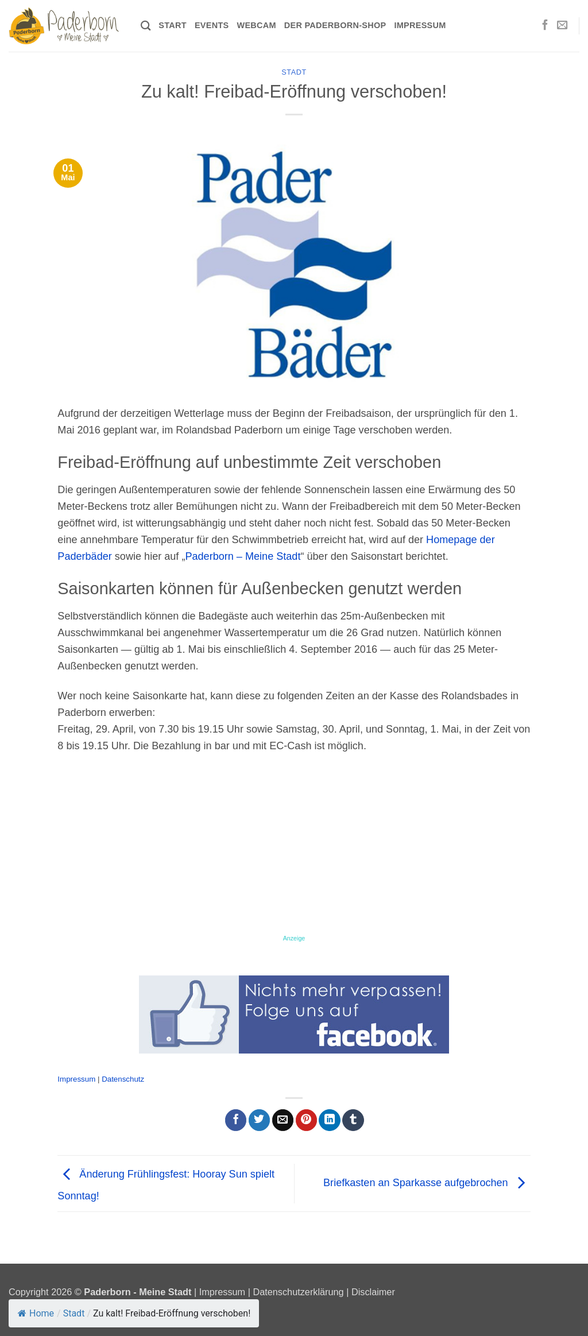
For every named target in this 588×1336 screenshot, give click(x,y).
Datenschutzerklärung (298, 1292)
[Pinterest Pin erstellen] (306, 1120)
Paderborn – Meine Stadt (242, 556)
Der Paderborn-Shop (335, 25)
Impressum (420, 25)
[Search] (145, 26)
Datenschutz (123, 1079)
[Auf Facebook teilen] (235, 1120)
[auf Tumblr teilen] (352, 1120)
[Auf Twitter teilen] (259, 1120)
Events (212, 25)
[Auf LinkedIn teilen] (329, 1120)
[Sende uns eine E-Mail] (562, 26)
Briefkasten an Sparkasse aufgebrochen (427, 1182)
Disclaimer (373, 1292)
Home (36, 1313)
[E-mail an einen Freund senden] (282, 1120)
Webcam (256, 25)
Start (172, 25)
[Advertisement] (293, 848)
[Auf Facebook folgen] (545, 26)
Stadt (294, 72)
